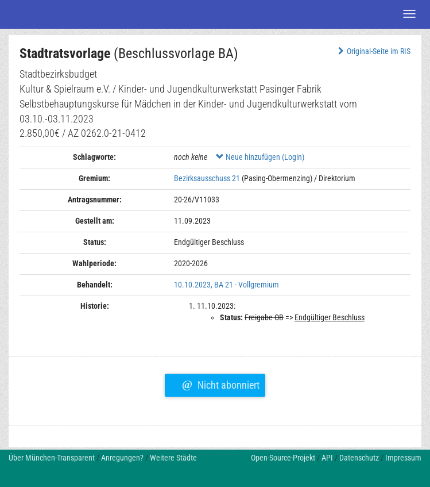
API (327, 457)
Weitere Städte (173, 457)
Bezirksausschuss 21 (207, 178)
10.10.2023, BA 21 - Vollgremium (226, 284)
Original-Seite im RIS (372, 51)
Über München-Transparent (52, 457)
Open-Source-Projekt (283, 457)
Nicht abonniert (220, 383)
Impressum (403, 457)
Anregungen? (122, 457)
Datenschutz (359, 457)
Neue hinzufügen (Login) (260, 157)
